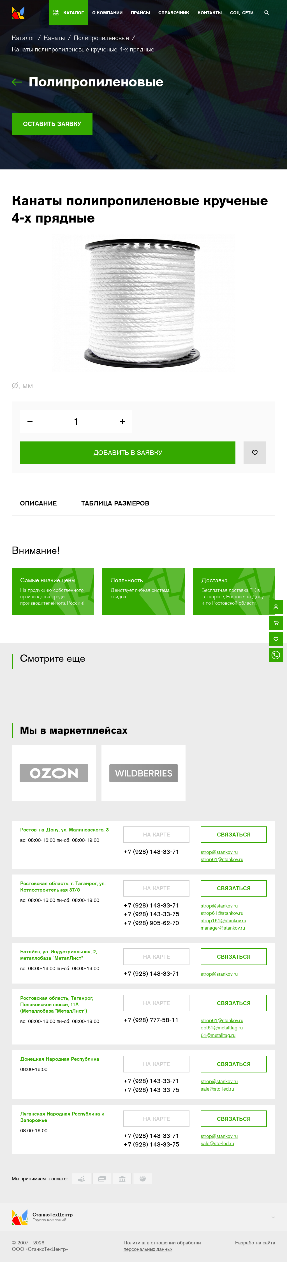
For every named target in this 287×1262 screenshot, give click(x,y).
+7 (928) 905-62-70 (151, 926)
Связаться (234, 836)
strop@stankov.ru (219, 854)
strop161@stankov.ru (223, 923)
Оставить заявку (55, 124)
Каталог (23, 38)
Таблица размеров (119, 504)
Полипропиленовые (101, 38)
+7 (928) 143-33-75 (151, 917)
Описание (39, 504)
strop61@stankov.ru (222, 862)
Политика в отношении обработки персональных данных (162, 1247)
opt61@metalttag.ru (222, 1032)
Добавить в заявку (128, 454)
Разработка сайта (255, 1243)
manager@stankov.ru (223, 931)
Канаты (54, 38)
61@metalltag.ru (218, 1039)
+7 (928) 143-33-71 (151, 854)
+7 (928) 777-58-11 (151, 1024)
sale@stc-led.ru (217, 1094)
